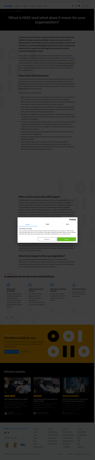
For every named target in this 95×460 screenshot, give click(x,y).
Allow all (67, 239)
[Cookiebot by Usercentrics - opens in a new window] (70, 220)
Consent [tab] (27, 224)
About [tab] (67, 224)
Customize (47, 239)
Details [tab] (47, 224)
